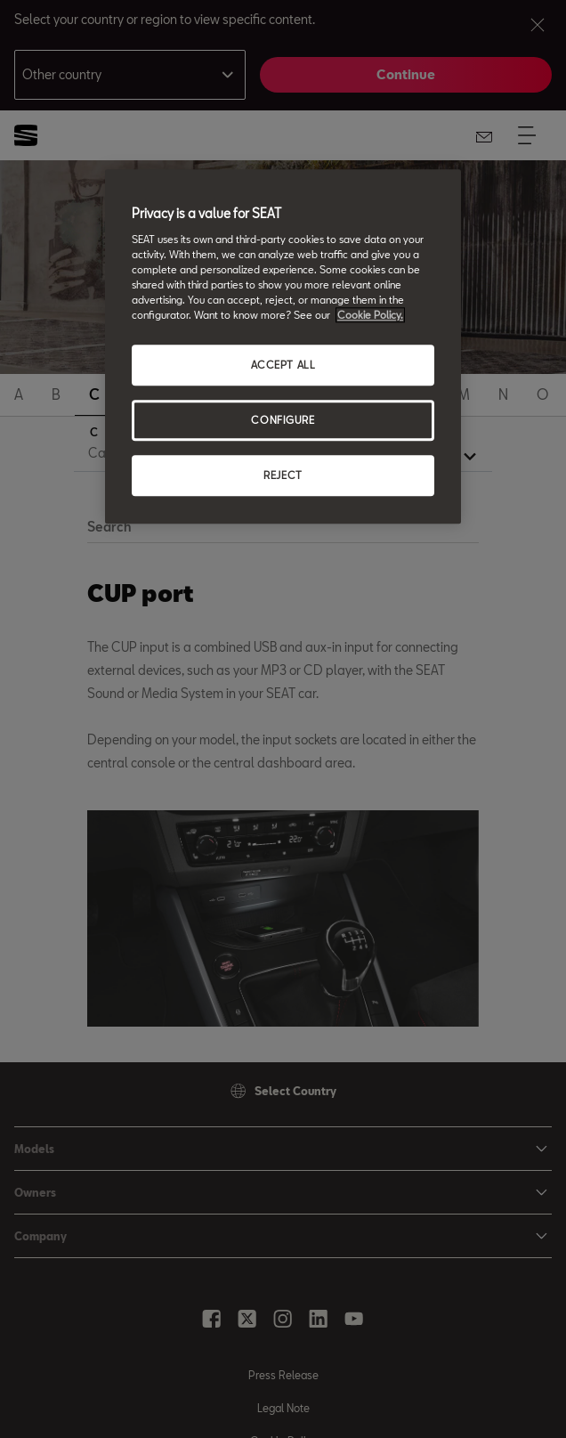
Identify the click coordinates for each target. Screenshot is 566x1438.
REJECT (282, 475)
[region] (283, 347)
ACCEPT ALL (283, 365)
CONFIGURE (282, 420)
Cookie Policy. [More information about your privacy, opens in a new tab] (370, 315)
